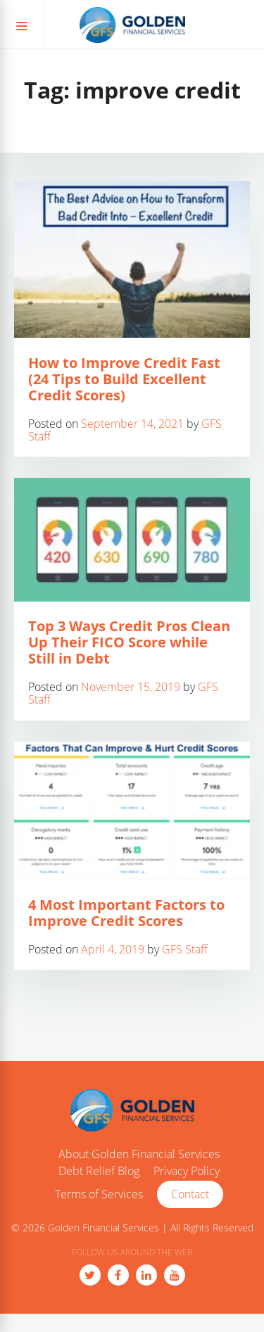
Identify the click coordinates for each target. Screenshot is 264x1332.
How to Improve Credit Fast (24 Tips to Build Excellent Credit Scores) (124, 379)
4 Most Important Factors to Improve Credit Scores (126, 912)
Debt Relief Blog (98, 1172)
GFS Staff (185, 949)
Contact (190, 1194)
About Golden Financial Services (139, 1155)
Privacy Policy (186, 1172)
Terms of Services (99, 1195)
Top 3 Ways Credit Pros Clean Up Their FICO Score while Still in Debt (129, 642)
